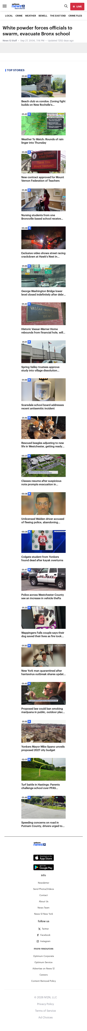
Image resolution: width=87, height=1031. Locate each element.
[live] (77, 6)
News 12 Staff (10, 41)
